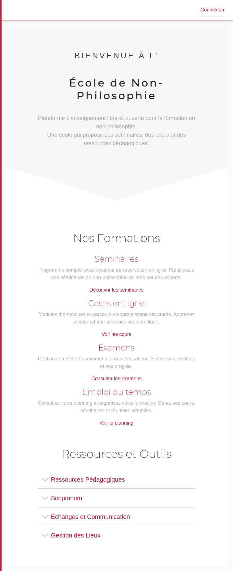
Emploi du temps (116, 392)
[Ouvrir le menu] (13, 10)
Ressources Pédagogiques (88, 479)
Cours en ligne (116, 303)
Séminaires (117, 259)
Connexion (212, 9)
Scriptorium (66, 498)
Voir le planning (116, 423)
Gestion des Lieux (76, 535)
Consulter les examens (116, 378)
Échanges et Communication (90, 516)
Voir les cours (116, 334)
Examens (116, 348)
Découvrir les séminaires (116, 289)
